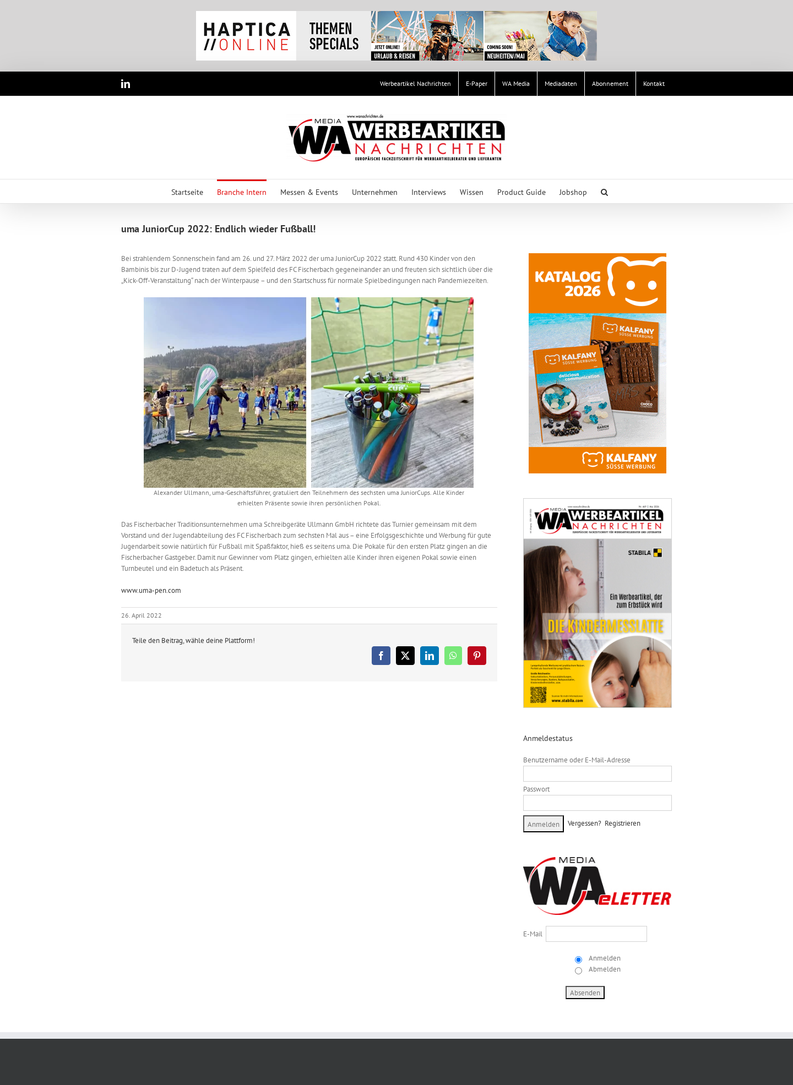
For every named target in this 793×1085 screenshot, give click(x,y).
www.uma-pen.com (151, 590)
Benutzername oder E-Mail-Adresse (577, 760)
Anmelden (604, 958)
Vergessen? (584, 823)
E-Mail (532, 934)
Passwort (536, 789)
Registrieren (622, 823)
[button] (604, 191)
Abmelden (604, 969)
